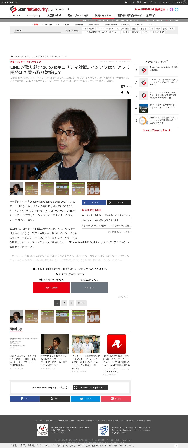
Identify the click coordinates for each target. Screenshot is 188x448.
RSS (67, 24)
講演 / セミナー (103, 15)
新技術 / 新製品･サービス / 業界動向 (137, 15)
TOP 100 (48, 24)
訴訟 (134, 28)
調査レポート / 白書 (78, 15)
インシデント (34, 15)
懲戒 (165, 28)
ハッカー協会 (88, 28)
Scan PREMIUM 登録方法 (149, 9)
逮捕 (171, 28)
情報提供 (79, 24)
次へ (80, 303)
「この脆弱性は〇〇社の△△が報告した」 (101, 32)
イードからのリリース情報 (132, 420)
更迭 (151, 28)
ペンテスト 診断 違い (131, 32)
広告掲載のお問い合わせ (66, 420)
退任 (158, 28)
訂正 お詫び (94, 24)
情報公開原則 (111, 24)
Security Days (174, 20)
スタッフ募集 (146, 420)
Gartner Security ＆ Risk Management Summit (119, 20)
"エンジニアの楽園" (105, 28)
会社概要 (80, 420)
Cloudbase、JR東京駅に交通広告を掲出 (100, 220)
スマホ (153, 24)
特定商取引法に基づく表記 (95, 420)
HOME (16, 15)
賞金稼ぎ (125, 28)
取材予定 (127, 24)
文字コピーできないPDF (153, 32)
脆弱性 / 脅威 (54, 15)
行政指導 (142, 28)
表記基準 (140, 24)
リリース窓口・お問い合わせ (45, 420)
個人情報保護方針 (113, 420)
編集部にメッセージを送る (121, 232)
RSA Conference (154, 20)
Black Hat (86, 20)
